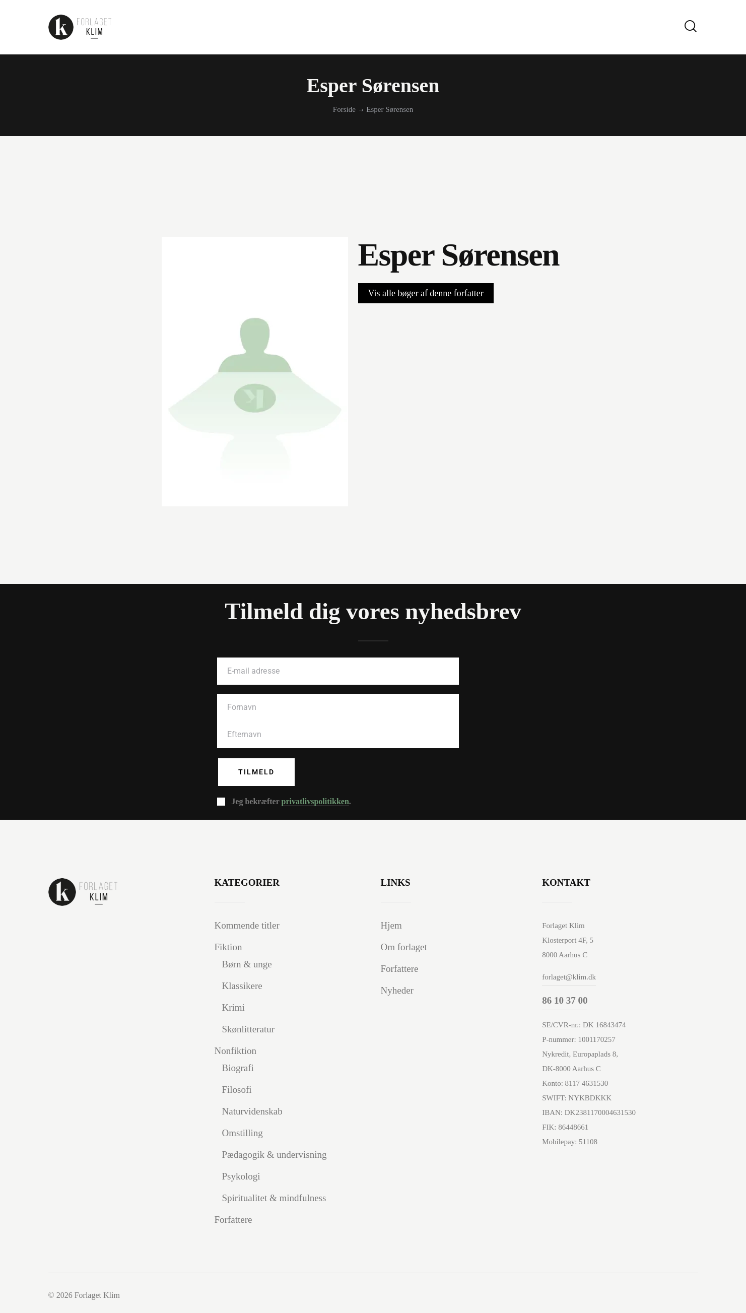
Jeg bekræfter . (291, 801)
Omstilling (242, 1133)
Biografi (238, 1068)
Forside (344, 109)
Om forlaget (404, 947)
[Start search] (691, 26)
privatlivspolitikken (315, 802)
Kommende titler (247, 925)
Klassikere (242, 985)
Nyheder (397, 990)
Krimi (233, 1007)
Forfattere (233, 1219)
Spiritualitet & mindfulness (274, 1198)
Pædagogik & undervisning (274, 1154)
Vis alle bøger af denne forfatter (426, 293)
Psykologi (241, 1176)
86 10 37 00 (564, 1000)
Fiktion (228, 947)
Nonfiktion (235, 1050)
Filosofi (237, 1089)
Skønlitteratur (248, 1029)
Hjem (391, 925)
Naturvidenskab (252, 1111)
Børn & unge (247, 964)
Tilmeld (256, 772)
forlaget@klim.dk (569, 977)
